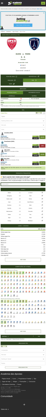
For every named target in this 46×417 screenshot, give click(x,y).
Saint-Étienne (30, 202)
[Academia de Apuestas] (11, 404)
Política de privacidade (16, 391)
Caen (9, 202)
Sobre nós (4, 409)
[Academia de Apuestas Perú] (21, 404)
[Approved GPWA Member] (11, 412)
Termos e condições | (6, 391)
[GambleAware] (5, 412)
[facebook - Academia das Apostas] (11, 401)
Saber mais (39, 8)
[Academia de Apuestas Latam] (14, 404)
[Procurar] (43, 184)
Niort (30, 195)
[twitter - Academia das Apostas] (5, 401)
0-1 (20, 205)
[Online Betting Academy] (8, 404)
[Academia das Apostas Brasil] (5, 404)
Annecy (9, 220)
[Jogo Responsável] (24, 412)
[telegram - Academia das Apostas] (18, 401)
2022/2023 (23, 68)
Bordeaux (30, 220)
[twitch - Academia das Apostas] (2, 401)
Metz (30, 205)
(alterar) (22, 339)
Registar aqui (17, 386)
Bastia (9, 192)
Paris (27, 54)
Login (43, 3)
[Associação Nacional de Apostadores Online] (16, 412)
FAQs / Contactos (22, 390)
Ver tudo (23, 259)
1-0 (20, 211)
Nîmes (30, 199)
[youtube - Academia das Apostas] (8, 401)
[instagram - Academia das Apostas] (14, 401)
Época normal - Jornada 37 (23, 70)
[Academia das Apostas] (2, 404)
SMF (9, 387)
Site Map (3, 387)
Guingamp (9, 195)
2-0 (20, 195)
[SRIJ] (30, 412)
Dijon (18, 54)
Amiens (30, 208)
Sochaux (9, 205)
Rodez (9, 214)
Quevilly (9, 208)
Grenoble (30, 211)
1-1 (20, 192)
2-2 (20, 202)
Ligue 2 (23, 65)
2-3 (20, 214)
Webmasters (17, 389)
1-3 (20, 208)
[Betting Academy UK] (18, 404)
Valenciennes (9, 211)
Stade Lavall (9, 199)
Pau (30, 214)
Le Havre (30, 192)
